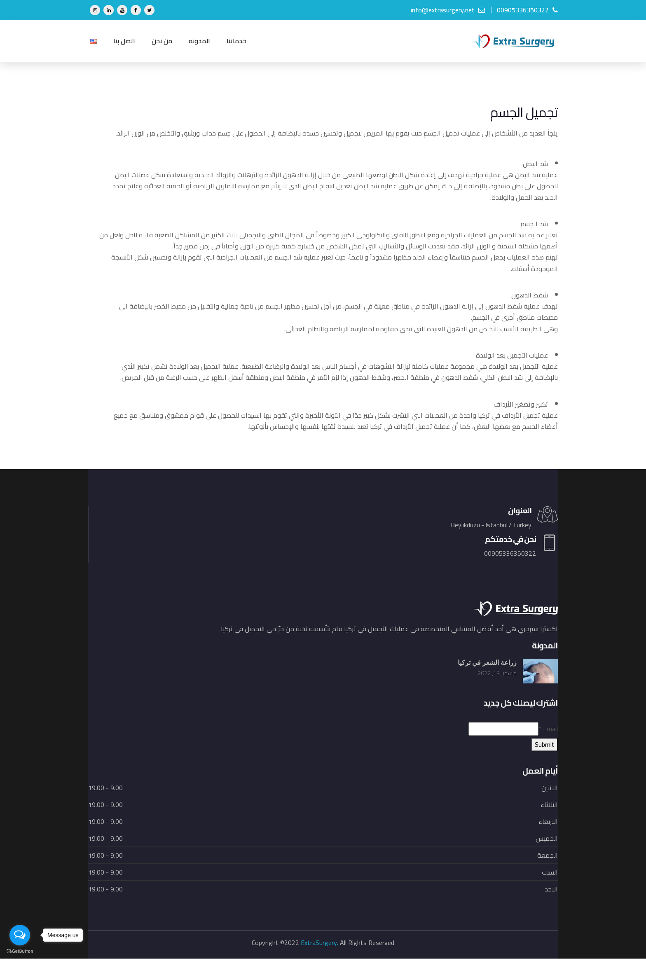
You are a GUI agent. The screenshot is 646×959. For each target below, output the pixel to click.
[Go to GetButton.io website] (20, 950)
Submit (545, 745)
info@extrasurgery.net (448, 10)
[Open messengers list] (19, 935)
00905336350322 (527, 10)
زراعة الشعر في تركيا (487, 663)
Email (548, 728)
